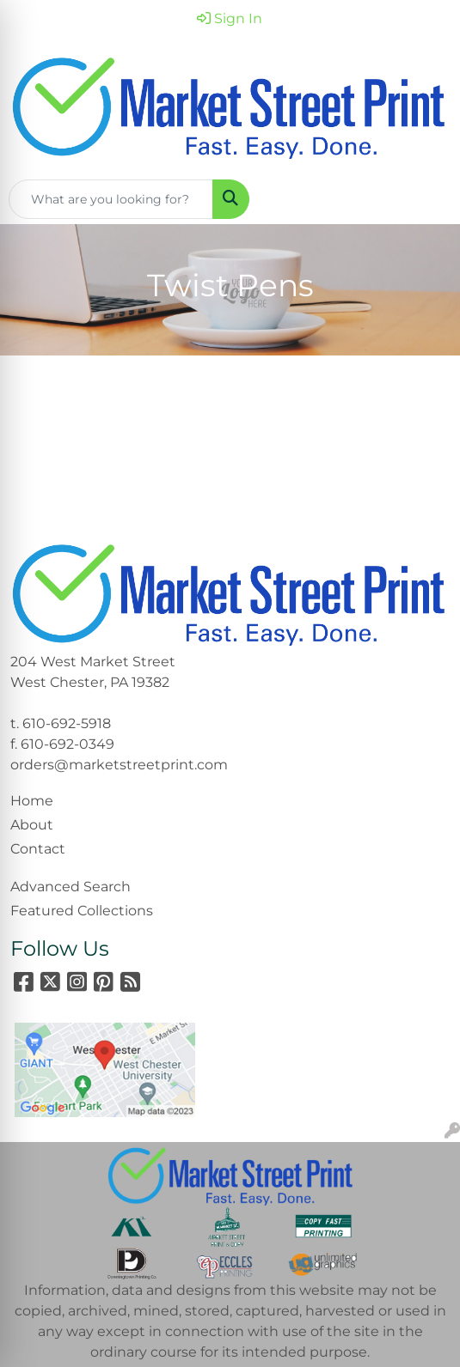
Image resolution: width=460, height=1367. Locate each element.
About (31, 825)
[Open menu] (425, 199)
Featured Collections (81, 910)
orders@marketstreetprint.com (119, 764)
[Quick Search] (111, 199)
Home (31, 801)
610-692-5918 (66, 723)
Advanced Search (70, 886)
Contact (37, 849)
